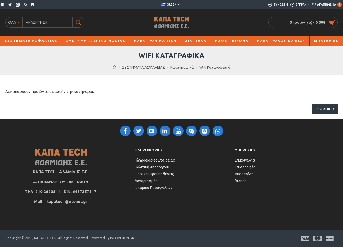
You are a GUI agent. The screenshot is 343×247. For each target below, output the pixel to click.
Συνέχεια (322, 109)
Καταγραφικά (182, 67)
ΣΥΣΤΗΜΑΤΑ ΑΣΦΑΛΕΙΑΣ (143, 67)
